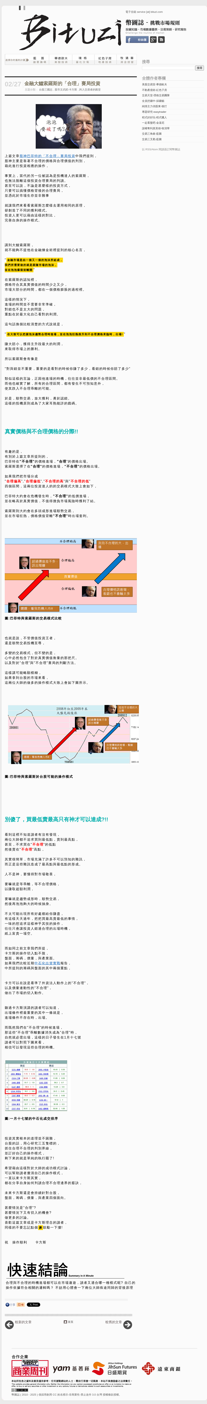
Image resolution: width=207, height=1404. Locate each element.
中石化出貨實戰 (47, 963)
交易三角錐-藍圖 (152, 133)
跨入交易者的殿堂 (90, 89)
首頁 (70, 1321)
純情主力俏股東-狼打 (154, 106)
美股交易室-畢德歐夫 (154, 84)
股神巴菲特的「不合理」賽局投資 (47, 156)
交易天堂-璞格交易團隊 (156, 95)
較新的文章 (23, 1322)
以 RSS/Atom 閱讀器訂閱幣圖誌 (161, 149)
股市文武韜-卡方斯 (66, 89)
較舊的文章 (113, 1322)
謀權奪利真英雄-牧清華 (156, 128)
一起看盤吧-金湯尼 (153, 122)
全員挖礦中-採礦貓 (153, 100)
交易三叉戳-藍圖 (152, 139)
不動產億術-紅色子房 (154, 90)
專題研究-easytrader (154, 111)
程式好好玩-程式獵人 (154, 117)
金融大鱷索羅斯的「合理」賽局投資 (62, 83)
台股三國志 (45, 89)
